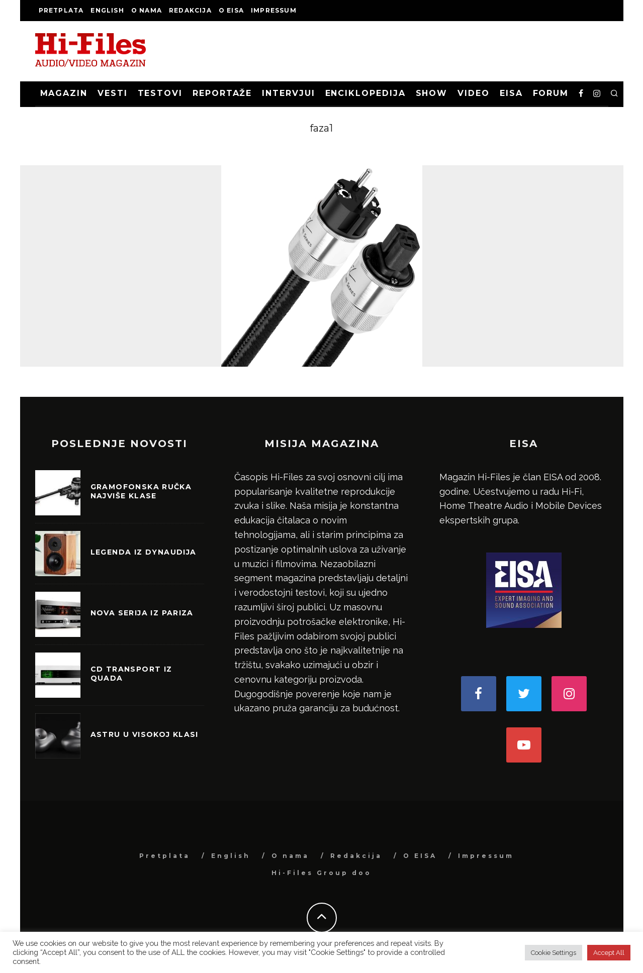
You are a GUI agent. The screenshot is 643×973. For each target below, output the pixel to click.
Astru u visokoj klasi (144, 734)
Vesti (113, 93)
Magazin (63, 93)
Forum (551, 93)
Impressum (274, 10)
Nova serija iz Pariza (142, 612)
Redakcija (190, 10)
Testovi (160, 93)
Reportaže (222, 93)
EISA (511, 93)
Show (432, 93)
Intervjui (288, 93)
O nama (146, 10)
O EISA (231, 10)
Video (473, 93)
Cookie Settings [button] (553, 952)
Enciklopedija (365, 93)
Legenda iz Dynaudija (143, 552)
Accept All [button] (608, 952)
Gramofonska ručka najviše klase (141, 491)
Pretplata (61, 10)
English (107, 10)
